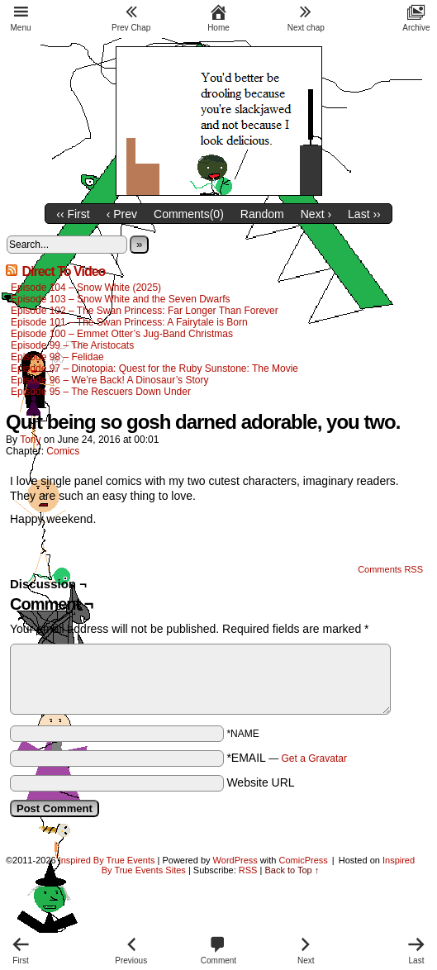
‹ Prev (122, 214)
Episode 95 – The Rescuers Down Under (101, 391)
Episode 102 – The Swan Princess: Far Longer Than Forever (144, 310)
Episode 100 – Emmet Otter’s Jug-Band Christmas (122, 334)
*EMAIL (286, 757)
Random (262, 214)
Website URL (260, 782)
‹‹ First (72, 214)
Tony (30, 439)
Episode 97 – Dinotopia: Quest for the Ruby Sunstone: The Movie (154, 368)
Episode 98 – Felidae (57, 357)
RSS (248, 870)
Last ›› (364, 214)
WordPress (235, 860)
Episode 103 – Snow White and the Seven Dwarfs (120, 299)
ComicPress (302, 860)
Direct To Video (63, 271)
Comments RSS (390, 569)
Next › (316, 214)
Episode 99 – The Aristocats (72, 345)
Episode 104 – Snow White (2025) (86, 287)
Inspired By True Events (107, 860)
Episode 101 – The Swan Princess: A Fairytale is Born (129, 322)
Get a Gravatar (314, 758)
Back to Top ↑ (291, 870)
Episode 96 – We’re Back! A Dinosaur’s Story (109, 380)
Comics (62, 451)
